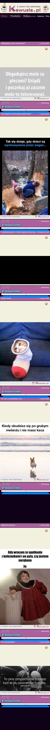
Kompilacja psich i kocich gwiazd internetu (18, 232)
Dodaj (26, 16)
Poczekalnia (15, 16)
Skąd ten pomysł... (8, 525)
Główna (4, 16)
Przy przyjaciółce (8, 642)
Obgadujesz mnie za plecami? (13, 43)
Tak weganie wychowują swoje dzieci (16, 114)
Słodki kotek (6, 298)
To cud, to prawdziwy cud (11, 399)
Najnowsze (32, 16)
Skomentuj (43, 103)
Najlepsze (40, 16)
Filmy (47, 16)
